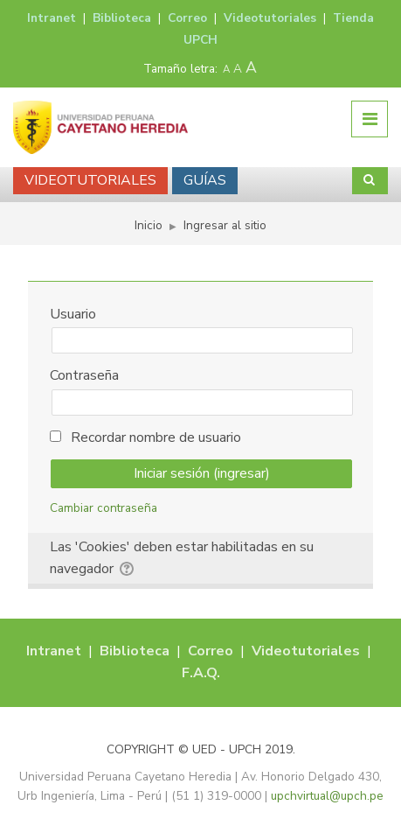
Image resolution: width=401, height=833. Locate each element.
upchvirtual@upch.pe (327, 796)
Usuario (73, 314)
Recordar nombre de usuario (156, 437)
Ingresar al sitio (224, 225)
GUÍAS (204, 180)
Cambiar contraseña (103, 508)
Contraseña (84, 375)
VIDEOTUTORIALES (90, 180)
